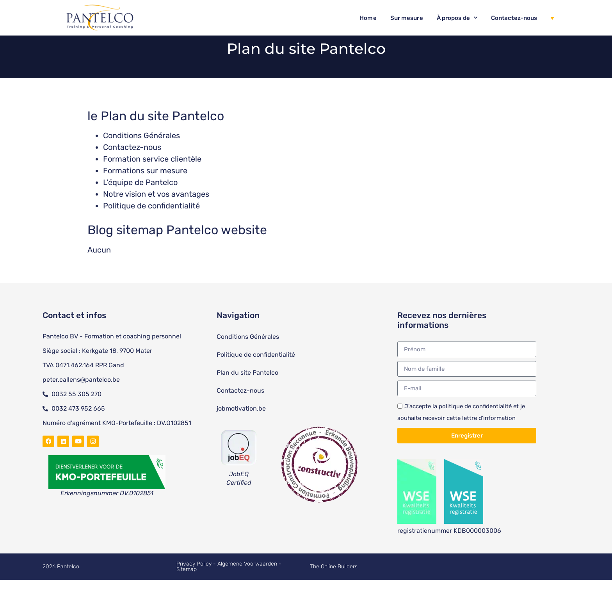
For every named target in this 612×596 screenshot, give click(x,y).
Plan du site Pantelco (247, 388)
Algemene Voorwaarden (248, 579)
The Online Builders (334, 582)
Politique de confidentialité (151, 221)
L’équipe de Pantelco (140, 198)
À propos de (457, 18)
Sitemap (186, 585)
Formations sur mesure (145, 186)
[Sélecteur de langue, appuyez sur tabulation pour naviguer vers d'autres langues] (549, 18)
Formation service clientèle (152, 175)
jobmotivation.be (241, 424)
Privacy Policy (194, 579)
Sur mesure (406, 17)
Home (367, 17)
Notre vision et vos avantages (156, 210)
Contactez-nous (514, 17)
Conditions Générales (141, 151)
